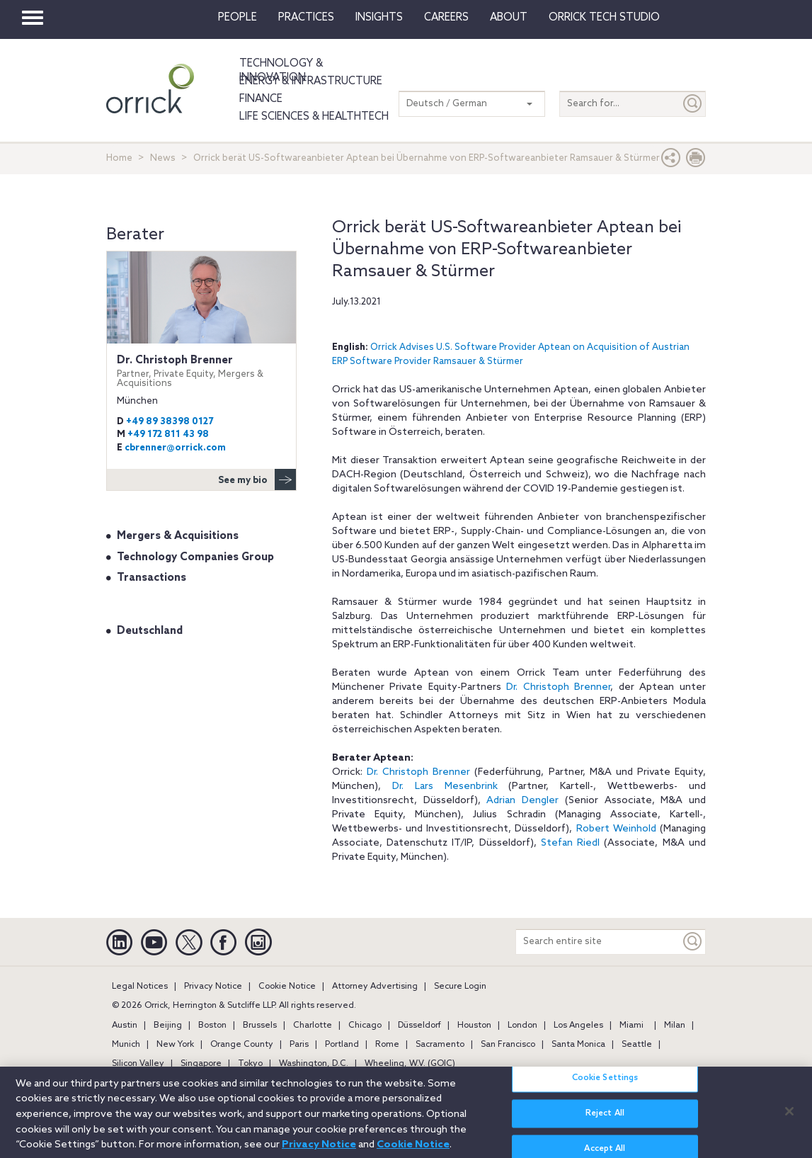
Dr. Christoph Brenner (558, 687)
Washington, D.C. (313, 1064)
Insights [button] (379, 17)
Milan (674, 1026)
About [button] (508, 17)
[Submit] (693, 104)
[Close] (789, 1121)
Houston (474, 1026)
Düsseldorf (419, 1026)
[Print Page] (696, 161)
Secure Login (460, 987)
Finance (260, 99)
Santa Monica (578, 1045)
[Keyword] (693, 942)
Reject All (604, 1123)
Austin (124, 1026)
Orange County (241, 1045)
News (163, 158)
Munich (126, 1045)
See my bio (257, 479)
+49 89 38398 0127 (169, 421)
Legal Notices (140, 987)
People (237, 17)
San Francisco (508, 1045)
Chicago (365, 1026)
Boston (212, 1026)
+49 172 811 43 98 (168, 434)
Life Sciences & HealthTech (314, 116)
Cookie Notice (287, 987)
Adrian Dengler (522, 801)
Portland (342, 1045)
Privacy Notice (213, 987)
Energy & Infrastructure (310, 81)
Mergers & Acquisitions (178, 536)
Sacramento (440, 1045)
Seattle (637, 1045)
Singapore (201, 1064)
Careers (446, 17)
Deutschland (150, 631)
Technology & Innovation (281, 70)
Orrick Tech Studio (604, 17)
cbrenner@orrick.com (175, 448)
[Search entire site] (598, 942)
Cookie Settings (605, 1088)
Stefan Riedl (570, 843)
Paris (299, 1045)
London (522, 1026)
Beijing (168, 1026)
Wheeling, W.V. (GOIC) (410, 1064)
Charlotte (312, 1026)
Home (119, 158)
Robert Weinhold (616, 829)
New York (175, 1045)
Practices (306, 17)
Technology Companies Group (195, 557)
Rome (387, 1045)
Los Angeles (578, 1026)
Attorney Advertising (375, 987)
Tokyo (250, 1064)
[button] (671, 161)
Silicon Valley (138, 1064)
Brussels (260, 1026)
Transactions (151, 578)
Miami (631, 1026)
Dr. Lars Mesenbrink (445, 786)
